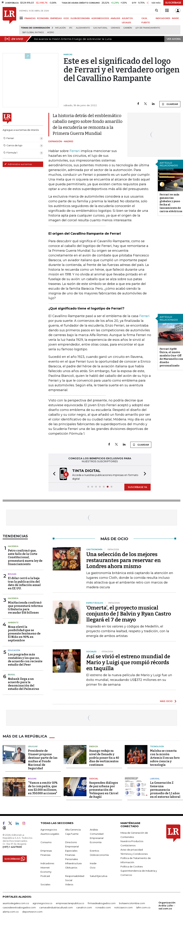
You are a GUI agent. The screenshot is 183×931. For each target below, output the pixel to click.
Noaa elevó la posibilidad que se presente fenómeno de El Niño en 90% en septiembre (24, 633)
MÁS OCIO (166, 701)
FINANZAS (30, 18)
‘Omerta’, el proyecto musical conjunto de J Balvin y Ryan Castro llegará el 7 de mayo (128, 614)
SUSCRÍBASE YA (137, 487)
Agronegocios (49, 829)
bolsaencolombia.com (132, 903)
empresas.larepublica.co (70, 903)
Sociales (45, 884)
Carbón (127, 28)
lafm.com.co (143, 907)
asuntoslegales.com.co (16, 903)
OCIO (66, 18)
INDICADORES (163, 18)
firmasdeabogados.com (102, 903)
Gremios (115, 28)
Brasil (11, 674)
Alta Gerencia (73, 829)
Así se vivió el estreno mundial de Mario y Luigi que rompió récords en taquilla (128, 662)
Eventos (94, 850)
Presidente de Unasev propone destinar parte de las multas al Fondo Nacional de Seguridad (42, 759)
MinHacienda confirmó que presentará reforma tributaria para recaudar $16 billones (25, 607)
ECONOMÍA (43, 18)
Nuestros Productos (131, 841)
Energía (93, 746)
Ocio (92, 867)
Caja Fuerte (72, 833)
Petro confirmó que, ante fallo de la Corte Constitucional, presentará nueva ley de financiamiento (25, 557)
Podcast (45, 876)
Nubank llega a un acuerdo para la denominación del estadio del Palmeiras (23, 684)
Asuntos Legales (50, 833)
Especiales (71, 850)
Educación (14, 650)
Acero (50, 32)
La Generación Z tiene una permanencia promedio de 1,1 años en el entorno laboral (165, 789)
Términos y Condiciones (134, 853)
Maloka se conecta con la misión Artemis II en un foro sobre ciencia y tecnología (165, 757)
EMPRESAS (56, 18)
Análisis (94, 829)
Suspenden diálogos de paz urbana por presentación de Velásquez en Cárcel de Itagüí (103, 789)
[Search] (156, 10)
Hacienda (13, 546)
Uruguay (33, 746)
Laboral (155, 778)
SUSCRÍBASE (173, 2)
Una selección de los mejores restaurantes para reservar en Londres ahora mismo (123, 560)
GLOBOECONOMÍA (80, 18)
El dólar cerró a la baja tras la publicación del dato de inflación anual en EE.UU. (24, 583)
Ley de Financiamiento (147, 28)
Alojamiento (83, 28)
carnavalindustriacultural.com (56, 907)
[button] (53, 474)
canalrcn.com (84, 907)
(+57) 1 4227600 (12, 846)
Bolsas (12, 574)
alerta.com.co (11, 911)
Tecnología (157, 746)
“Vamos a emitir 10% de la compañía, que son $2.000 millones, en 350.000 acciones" (43, 788)
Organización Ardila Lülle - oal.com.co (167, 905)
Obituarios (71, 867)
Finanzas (45, 854)
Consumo (46, 842)
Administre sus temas (18, 164)
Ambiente (13, 622)
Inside (93, 863)
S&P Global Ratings (33, 32)
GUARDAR (170, 104)
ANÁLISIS (115, 18)
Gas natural (100, 28)
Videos (69, 884)
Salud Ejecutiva (98, 876)
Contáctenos (127, 845)
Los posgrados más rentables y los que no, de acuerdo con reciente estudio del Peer (25, 659)
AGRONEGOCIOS (100, 18)
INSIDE (175, 18)
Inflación (60, 28)
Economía (95, 842)
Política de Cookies (131, 866)
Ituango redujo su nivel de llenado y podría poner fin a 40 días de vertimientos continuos (104, 757)
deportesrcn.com (32, 911)
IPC (70, 28)
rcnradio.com (103, 907)
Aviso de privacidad (131, 849)
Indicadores (47, 863)
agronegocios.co (42, 903)
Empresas (46, 850)
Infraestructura (73, 863)
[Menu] (21, 18)
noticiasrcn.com (123, 907)
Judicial (93, 778)
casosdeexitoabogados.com (19, 907)
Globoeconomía (99, 854)
